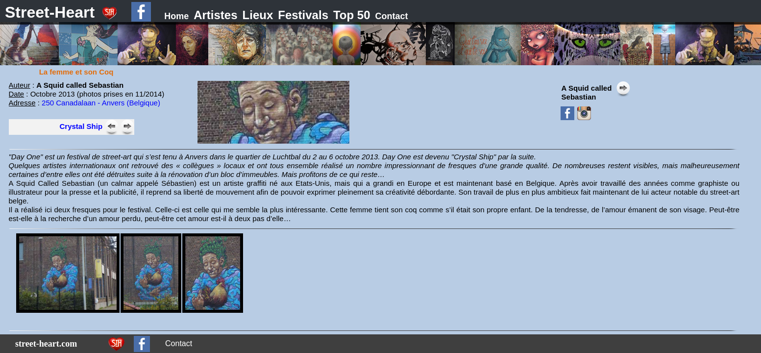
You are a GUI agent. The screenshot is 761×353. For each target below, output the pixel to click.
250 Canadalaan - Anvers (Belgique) (101, 103)
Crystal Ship (81, 126)
